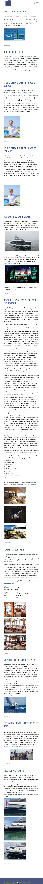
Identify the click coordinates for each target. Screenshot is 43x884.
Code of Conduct (9, 92)
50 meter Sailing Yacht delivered (20, 660)
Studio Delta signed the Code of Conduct (20, 150)
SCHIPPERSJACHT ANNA (14, 549)
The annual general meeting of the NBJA (21, 724)
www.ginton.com (8, 695)
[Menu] (37, 3)
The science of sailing (15, 11)
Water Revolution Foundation (25, 92)
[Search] (34, 3)
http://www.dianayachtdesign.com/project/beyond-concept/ (21, 484)
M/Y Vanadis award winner (17, 217)
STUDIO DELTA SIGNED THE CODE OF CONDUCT (20, 84)
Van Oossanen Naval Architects (12, 56)
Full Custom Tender (14, 770)
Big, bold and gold (13, 52)
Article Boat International (19, 289)
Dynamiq (10, 70)
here (25, 25)
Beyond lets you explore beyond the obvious (20, 301)
